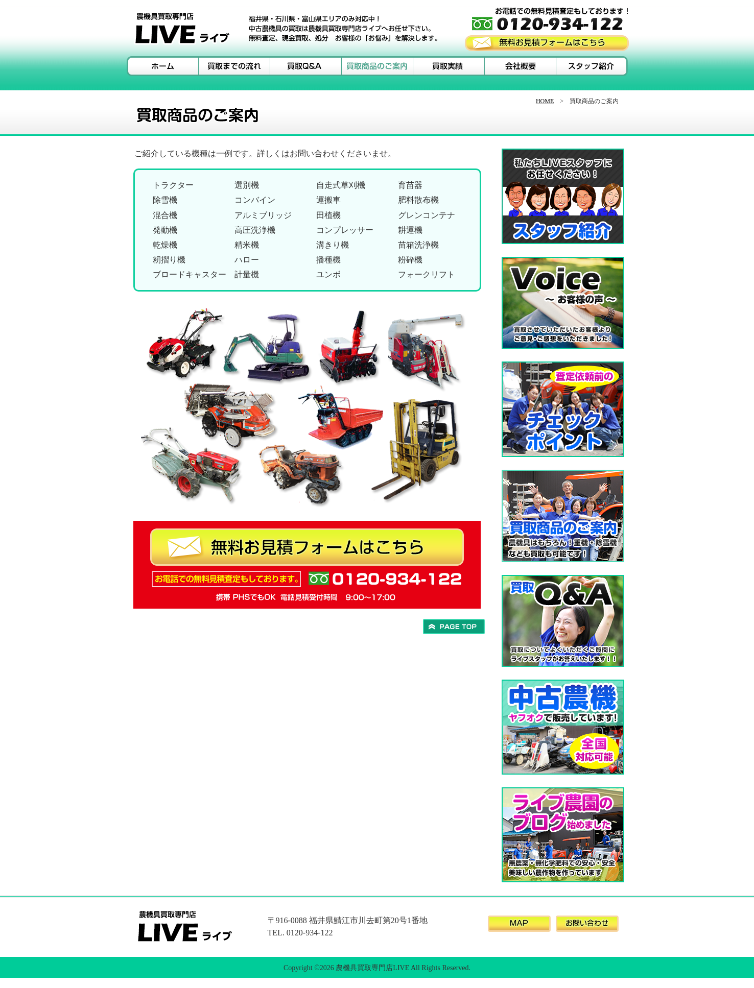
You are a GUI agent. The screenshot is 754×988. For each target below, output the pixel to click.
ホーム (162, 66)
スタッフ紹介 (591, 66)
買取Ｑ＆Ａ (305, 66)
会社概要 (520, 66)
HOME (545, 101)
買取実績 (448, 66)
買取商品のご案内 (377, 66)
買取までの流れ (234, 66)
